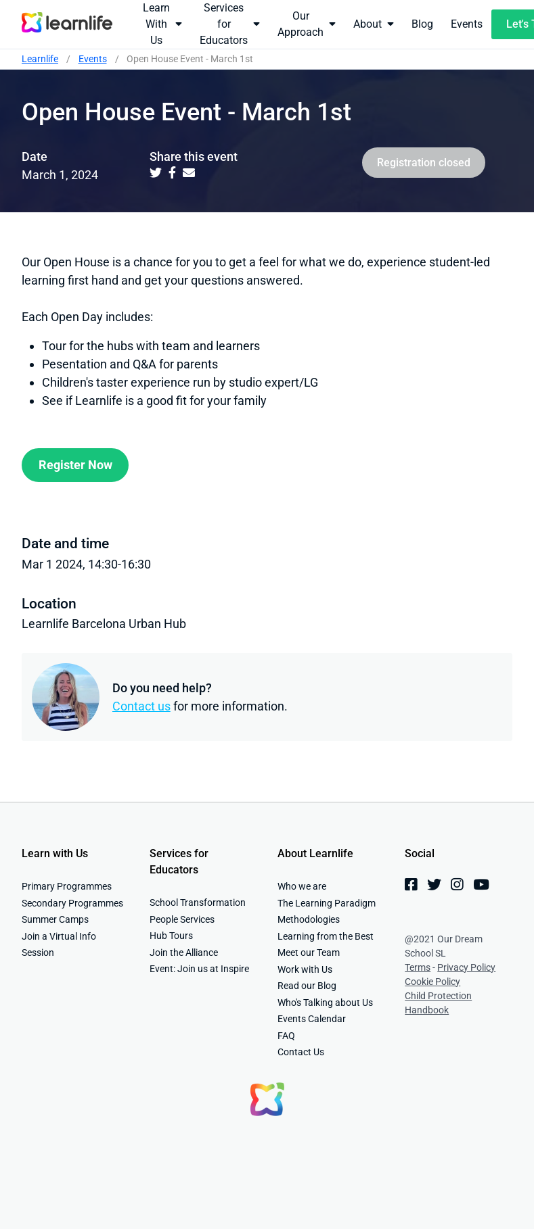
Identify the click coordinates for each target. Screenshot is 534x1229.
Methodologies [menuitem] (308, 919)
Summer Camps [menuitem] (55, 919)
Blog (422, 24)
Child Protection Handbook (438, 1002)
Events (467, 24)
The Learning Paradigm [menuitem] (326, 903)
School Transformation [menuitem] (198, 902)
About (373, 23)
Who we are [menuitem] (301, 886)
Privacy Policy (466, 967)
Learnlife (40, 58)
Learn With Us (162, 24)
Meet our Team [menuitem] (308, 952)
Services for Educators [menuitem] (179, 861)
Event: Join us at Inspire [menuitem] (199, 968)
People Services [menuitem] (182, 919)
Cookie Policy (432, 981)
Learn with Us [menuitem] (55, 853)
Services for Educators (230, 24)
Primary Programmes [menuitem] (67, 886)
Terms (417, 967)
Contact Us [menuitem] (300, 1051)
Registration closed (423, 162)
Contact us (141, 706)
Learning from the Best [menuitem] (325, 936)
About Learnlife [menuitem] (315, 853)
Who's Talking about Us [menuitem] (325, 1002)
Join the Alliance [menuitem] (184, 952)
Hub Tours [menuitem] (171, 935)
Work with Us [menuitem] (304, 969)
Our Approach (306, 24)
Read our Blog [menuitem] (306, 985)
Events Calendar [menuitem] (311, 1018)
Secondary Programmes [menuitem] (72, 903)
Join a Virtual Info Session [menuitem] (59, 945)
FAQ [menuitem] (286, 1035)
